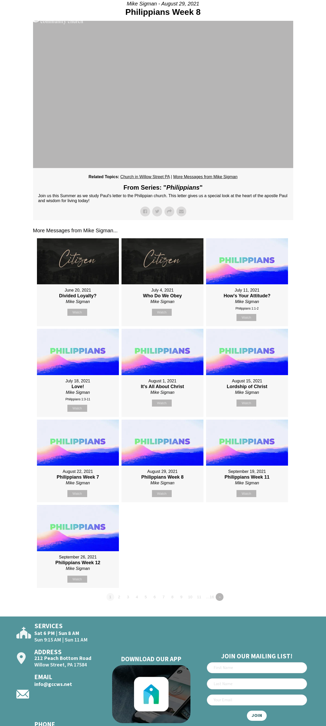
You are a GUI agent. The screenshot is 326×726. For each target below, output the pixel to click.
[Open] (313, 19)
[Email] (257, 700)
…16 (210, 597)
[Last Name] (257, 683)
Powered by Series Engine (274, 611)
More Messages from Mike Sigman (205, 177)
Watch (77, 312)
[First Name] (257, 667)
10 (190, 597)
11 (199, 597)
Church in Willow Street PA (145, 177)
